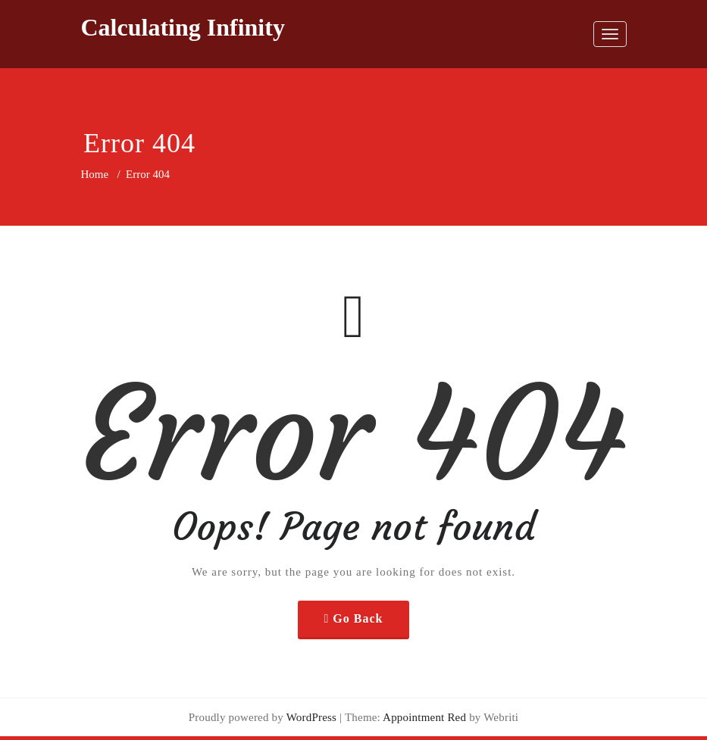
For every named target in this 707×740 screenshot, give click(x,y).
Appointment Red (423, 717)
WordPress (311, 717)
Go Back (358, 618)
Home (95, 174)
